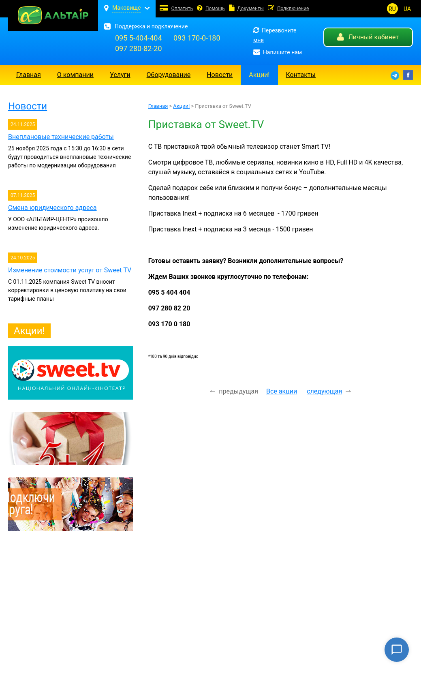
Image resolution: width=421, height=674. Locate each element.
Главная (28, 75)
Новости (220, 75)
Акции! (259, 75)
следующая (324, 391)
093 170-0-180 (196, 38)
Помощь (215, 8)
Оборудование (169, 75)
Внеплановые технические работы (61, 137)
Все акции (281, 391)
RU (392, 9)
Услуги (120, 75)
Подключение (293, 8)
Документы (250, 8)
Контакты (301, 75)
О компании (75, 75)
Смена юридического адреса (52, 208)
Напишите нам (277, 52)
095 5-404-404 (138, 38)
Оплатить (182, 8)
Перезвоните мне (275, 35)
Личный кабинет (368, 37)
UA (407, 9)
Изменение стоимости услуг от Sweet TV (69, 270)
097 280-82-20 (138, 48)
